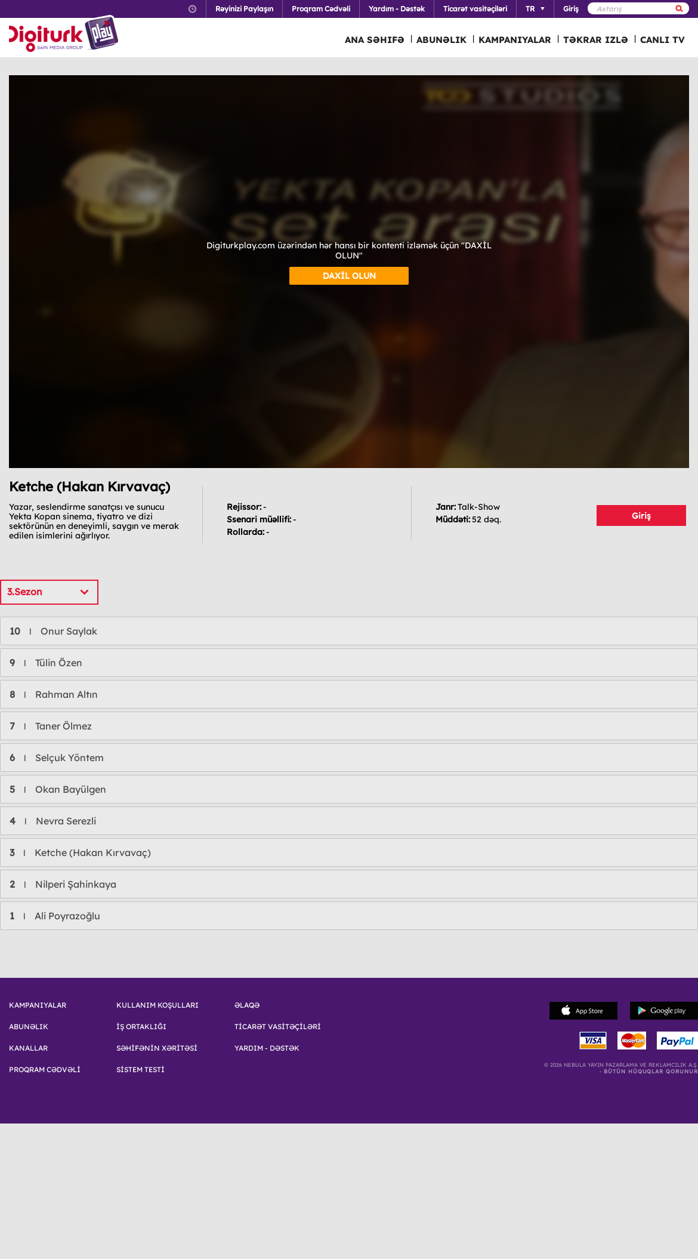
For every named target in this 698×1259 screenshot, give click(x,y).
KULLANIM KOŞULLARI (157, 1005)
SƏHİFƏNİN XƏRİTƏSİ (156, 1048)
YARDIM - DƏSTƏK (266, 1048)
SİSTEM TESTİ (140, 1069)
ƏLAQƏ (247, 1005)
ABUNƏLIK (441, 39)
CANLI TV (662, 39)
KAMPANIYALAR (514, 39)
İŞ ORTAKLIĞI (141, 1026)
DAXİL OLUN (349, 275)
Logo (65, 34)
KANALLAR (28, 1048)
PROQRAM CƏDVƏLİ (45, 1069)
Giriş (641, 515)
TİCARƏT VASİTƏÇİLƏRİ (277, 1026)
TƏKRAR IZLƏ (595, 39)
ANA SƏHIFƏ (374, 39)
